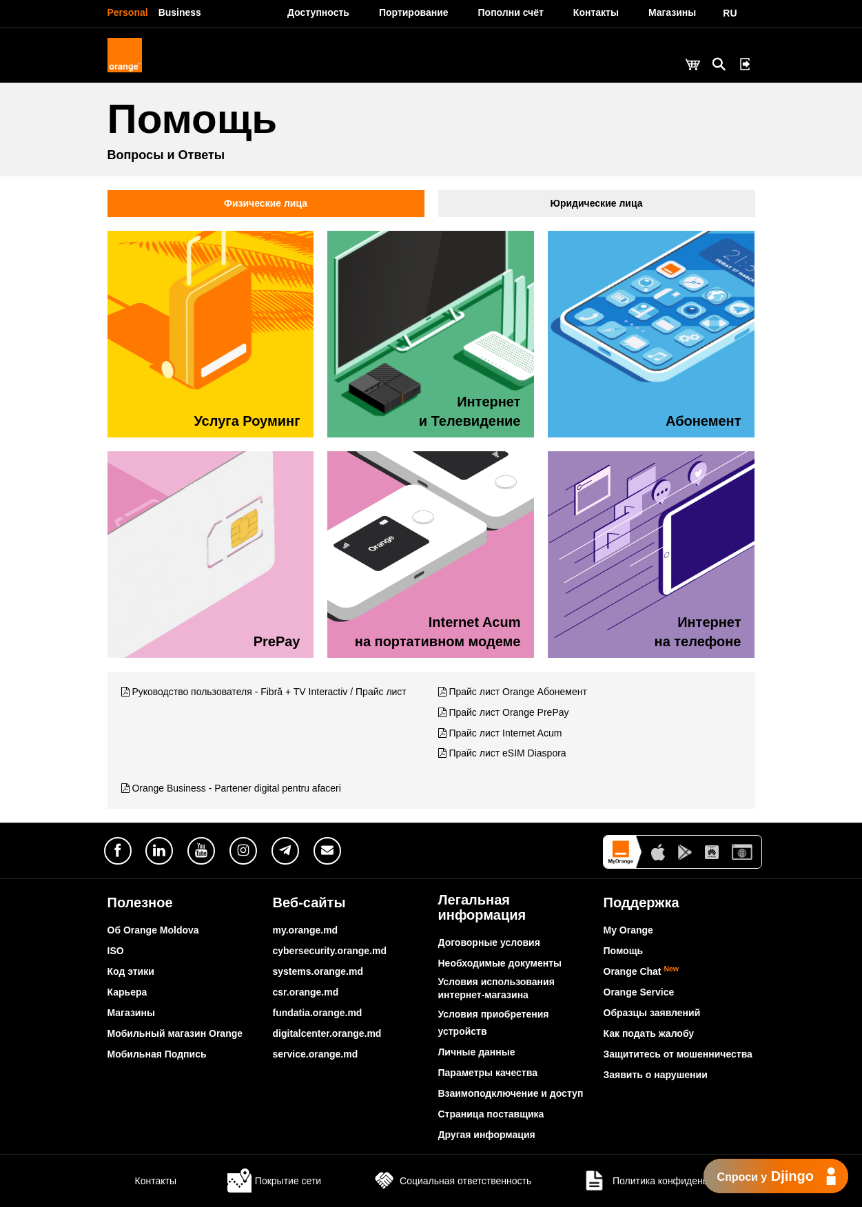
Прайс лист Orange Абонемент (517, 691)
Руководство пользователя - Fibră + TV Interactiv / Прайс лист (269, 691)
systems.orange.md (318, 971)
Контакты (141, 1180)
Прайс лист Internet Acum (505, 733)
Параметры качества (487, 1072)
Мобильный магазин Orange (175, 1033)
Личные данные (476, 1052)
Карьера (127, 992)
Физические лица (265, 203)
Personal (127, 12)
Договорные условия (489, 942)
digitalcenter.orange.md (327, 1033)
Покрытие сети (274, 1180)
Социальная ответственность (451, 1180)
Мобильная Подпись (157, 1054)
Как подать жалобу (649, 1033)
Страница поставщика (491, 1114)
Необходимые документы (500, 963)
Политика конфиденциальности (668, 1180)
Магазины (131, 1012)
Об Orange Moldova (153, 930)
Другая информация (486, 1134)
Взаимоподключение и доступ (511, 1093)
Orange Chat (641, 971)
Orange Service (639, 992)
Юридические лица (597, 203)
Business (179, 12)
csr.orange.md (306, 992)
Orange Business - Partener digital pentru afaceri (236, 788)
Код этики (130, 971)
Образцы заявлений (652, 1012)
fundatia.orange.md (317, 1012)
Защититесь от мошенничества (678, 1054)
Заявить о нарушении (656, 1074)
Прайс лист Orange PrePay (508, 712)
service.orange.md (315, 1054)
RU (730, 13)
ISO (115, 950)
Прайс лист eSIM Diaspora (507, 753)
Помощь (624, 950)
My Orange (628, 930)
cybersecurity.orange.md (330, 950)
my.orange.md (305, 930)
